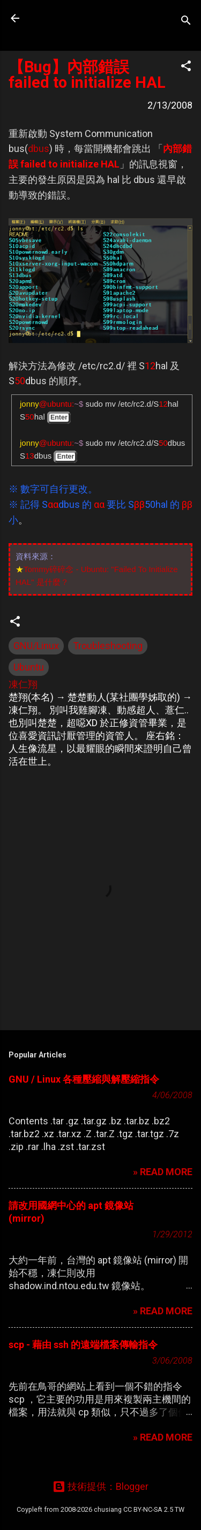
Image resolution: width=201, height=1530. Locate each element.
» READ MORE (162, 1171)
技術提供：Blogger (100, 1486)
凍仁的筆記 (76, 18)
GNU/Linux (36, 645)
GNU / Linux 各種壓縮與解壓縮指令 (84, 1079)
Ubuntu (28, 667)
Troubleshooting (108, 645)
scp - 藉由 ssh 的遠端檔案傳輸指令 (83, 1344)
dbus (38, 148)
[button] (186, 67)
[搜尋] (186, 21)
